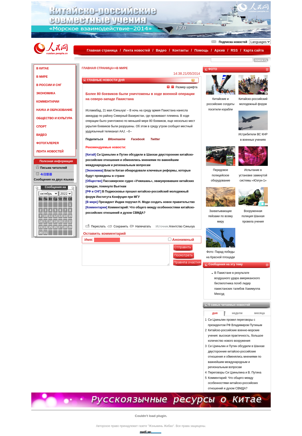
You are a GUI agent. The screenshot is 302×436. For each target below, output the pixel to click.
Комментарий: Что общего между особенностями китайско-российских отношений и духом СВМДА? (233, 383)
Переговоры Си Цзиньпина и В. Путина (234, 372)
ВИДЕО (41, 135)
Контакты (181, 50)
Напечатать (140, 226)
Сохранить (117, 226)
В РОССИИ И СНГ (49, 85)
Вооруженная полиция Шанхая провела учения (253, 216)
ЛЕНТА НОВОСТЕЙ (50, 151)
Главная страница (102, 50)
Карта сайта (254, 50)
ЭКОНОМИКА (45, 93)
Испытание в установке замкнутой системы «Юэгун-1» (253, 175)
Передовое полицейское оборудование (220, 175)
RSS (234, 50)
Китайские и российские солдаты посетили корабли (221, 104)
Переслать (96, 226)
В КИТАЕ (42, 68)
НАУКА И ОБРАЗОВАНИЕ (54, 110)
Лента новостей (136, 50)
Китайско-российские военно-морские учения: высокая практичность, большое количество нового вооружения (235, 335)
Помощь (201, 50)
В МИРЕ (42, 76)
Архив (219, 50)
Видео (161, 50)
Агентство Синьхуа (181, 226)
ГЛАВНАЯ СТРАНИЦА (97, 68)
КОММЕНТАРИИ (47, 101)
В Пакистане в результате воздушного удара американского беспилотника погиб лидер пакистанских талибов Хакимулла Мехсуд (237, 283)
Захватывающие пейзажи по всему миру (220, 216)
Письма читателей (53, 168)
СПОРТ (41, 126)
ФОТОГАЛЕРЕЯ (47, 143)
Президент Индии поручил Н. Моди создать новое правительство (147, 202)
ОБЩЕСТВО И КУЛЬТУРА (54, 118)
